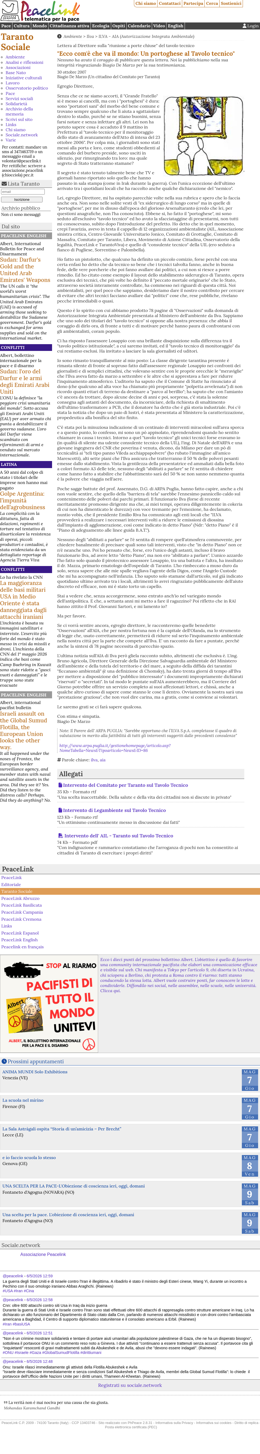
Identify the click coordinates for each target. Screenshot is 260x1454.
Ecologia (101, 25)
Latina (9, 464)
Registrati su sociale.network (130, 1385)
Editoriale (11, 884)
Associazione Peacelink (43, 1254)
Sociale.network (22, 134)
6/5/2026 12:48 (40, 1361)
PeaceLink (18, 869)
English (175, 25)
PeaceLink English (23, 235)
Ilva (90, 36)
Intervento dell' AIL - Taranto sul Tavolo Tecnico (119, 836)
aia (102, 759)
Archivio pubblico (20, 208)
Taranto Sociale (17, 41)
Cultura (22, 25)
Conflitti (12, 347)
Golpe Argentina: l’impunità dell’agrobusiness (22, 500)
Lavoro (13, 82)
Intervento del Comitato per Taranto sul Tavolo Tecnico (125, 785)
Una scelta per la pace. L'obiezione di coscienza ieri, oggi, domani (68, 1214)
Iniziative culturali (24, 77)
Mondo (40, 25)
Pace (6, 25)
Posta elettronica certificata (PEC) (131, 1427)
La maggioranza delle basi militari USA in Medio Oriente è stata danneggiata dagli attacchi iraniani (23, 599)
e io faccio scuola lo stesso (29, 1157)
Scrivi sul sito (19, 119)
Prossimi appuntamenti (36, 1061)
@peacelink (13, 1276)
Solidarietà (16, 103)
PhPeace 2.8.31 (140, 1423)
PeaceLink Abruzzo (20, 898)
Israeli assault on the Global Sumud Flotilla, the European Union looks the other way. (23, 730)
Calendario (139, 25)
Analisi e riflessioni (24, 62)
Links (11, 124)
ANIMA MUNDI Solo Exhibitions (35, 1071)
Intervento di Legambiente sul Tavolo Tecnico (114, 810)
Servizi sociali (19, 98)
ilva (94, 759)
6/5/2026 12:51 (40, 1333)
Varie (11, 140)
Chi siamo (146, 3)
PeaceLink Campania (22, 912)
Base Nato (16, 72)
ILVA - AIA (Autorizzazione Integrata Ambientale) (146, 36)
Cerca (212, 3)
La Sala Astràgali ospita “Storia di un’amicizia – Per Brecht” (61, 1128)
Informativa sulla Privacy (174, 1423)
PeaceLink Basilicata (21, 905)
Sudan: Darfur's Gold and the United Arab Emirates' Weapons (25, 270)
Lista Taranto (24, 183)
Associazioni (18, 67)
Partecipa (193, 3)
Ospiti (118, 25)
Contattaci (170, 3)
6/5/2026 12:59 (40, 1276)
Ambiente (15, 57)
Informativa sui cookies (213, 1423)
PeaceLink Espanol (20, 932)
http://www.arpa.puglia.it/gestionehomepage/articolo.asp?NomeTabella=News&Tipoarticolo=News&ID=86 (115, 748)
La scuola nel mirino (23, 1100)
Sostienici (231, 3)
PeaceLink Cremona (21, 919)
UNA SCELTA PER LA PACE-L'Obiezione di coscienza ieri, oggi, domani (73, 1186)
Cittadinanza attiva (69, 25)
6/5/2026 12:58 (40, 1300)
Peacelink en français (22, 946)
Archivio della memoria (19, 111)
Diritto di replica (246, 1423)
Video (159, 25)
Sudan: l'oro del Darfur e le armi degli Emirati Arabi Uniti (24, 381)
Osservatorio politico (27, 88)
